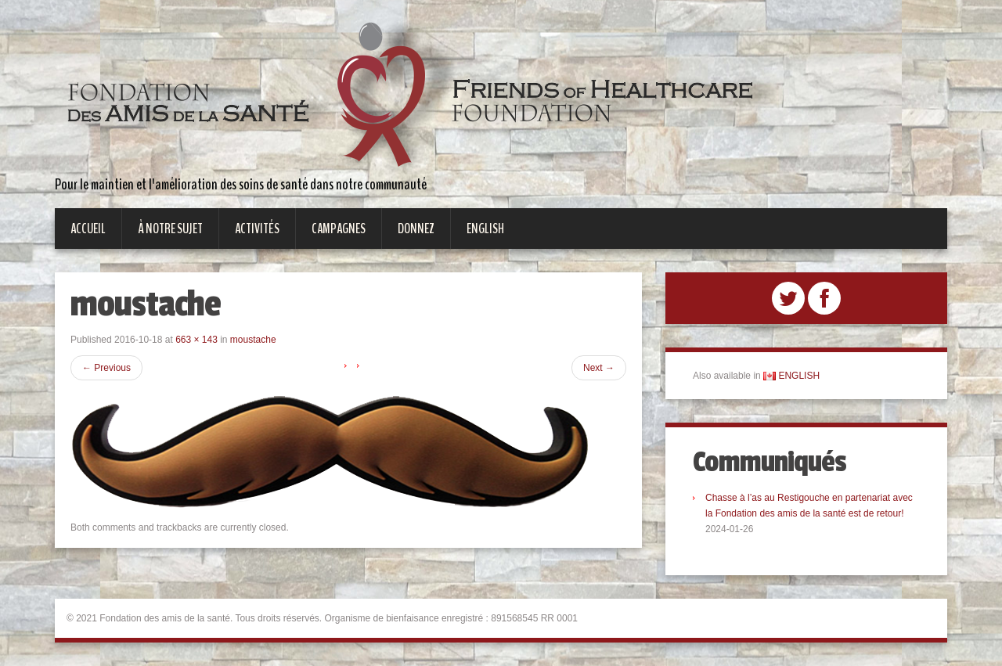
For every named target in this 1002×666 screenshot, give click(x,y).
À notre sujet (170, 228)
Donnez (416, 228)
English (485, 228)
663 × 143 (196, 339)
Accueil (88, 228)
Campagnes (339, 228)
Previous (106, 367)
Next (599, 367)
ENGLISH (791, 375)
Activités (257, 228)
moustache (253, 339)
